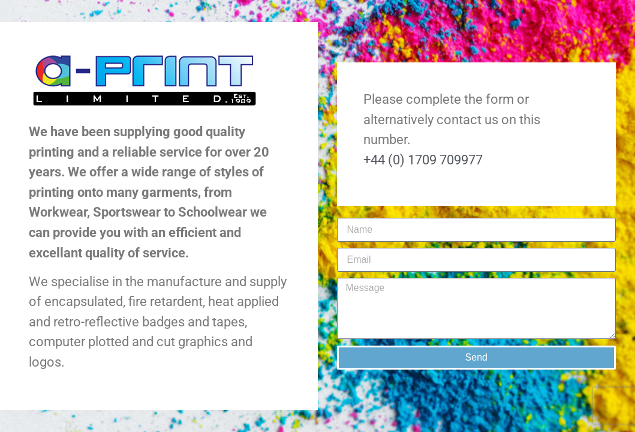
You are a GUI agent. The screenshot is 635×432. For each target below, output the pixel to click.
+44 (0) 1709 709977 (423, 159)
